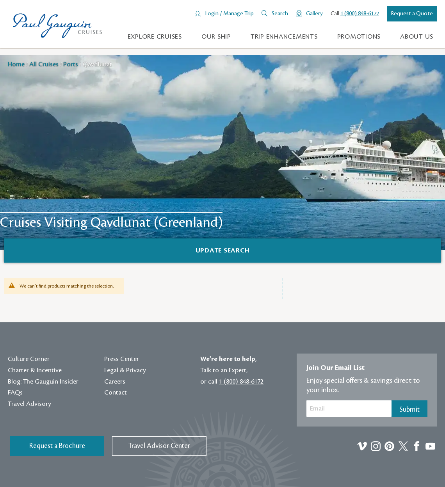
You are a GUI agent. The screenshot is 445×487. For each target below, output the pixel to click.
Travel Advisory (29, 403)
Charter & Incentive (35, 370)
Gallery (314, 14)
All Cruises (44, 64)
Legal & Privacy (125, 370)
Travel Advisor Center (159, 446)
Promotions (359, 36)
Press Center (121, 359)
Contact (115, 392)
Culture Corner (29, 359)
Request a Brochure (57, 446)
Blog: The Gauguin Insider (43, 381)
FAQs (15, 392)
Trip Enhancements (284, 36)
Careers (114, 381)
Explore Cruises (155, 36)
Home (17, 64)
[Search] (222, 250)
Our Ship (216, 36)
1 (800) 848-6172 (359, 14)
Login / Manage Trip (229, 14)
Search (280, 14)
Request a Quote (412, 14)
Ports (71, 64)
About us (416, 36)
